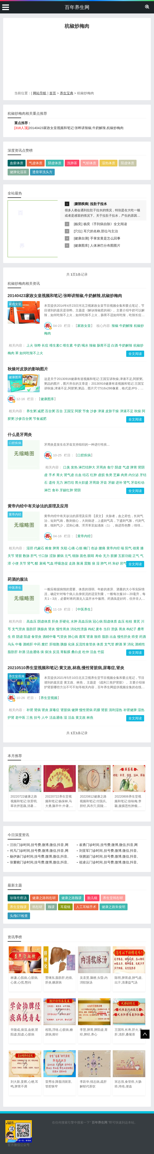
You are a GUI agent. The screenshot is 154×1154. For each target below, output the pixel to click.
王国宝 (69, 411)
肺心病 (73, 636)
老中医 (20, 717)
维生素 (68, 345)
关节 (23, 563)
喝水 (85, 345)
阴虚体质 (54, 163)
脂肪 (105, 636)
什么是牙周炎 (20, 434)
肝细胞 (54, 644)
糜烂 (44, 644)
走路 (72, 563)
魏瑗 (51, 907)
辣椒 (115, 326)
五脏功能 (125, 556)
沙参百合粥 (23, 419)
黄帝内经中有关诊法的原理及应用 (38, 506)
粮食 (48, 548)
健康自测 (81, 238)
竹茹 (101, 652)
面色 (83, 556)
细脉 (75, 556)
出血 (78, 475)
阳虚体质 (127, 163)
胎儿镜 (92, 898)
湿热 (141, 710)
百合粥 (50, 411)
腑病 (60, 556)
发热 (74, 467)
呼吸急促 (61, 563)
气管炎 (62, 636)
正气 (135, 556)
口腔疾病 (15, 443)
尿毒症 (54, 710)
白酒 (114, 345)
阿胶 (78, 411)
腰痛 (102, 548)
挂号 (37, 717)
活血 (93, 652)
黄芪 (136, 621)
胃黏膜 (65, 652)
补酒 (22, 652)
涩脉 (52, 556)
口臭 (66, 467)
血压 (121, 621)
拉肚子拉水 (98, 204)
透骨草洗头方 (42, 172)
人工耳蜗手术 (86, 907)
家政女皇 (15, 304)
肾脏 (18, 556)
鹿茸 (82, 636)
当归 (106, 629)
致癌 (97, 636)
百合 (59, 411)
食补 (55, 490)
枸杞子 (131, 629)
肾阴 (77, 490)
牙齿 (103, 482)
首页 (52, 93)
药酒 (142, 636)
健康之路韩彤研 (44, 898)
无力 (59, 482)
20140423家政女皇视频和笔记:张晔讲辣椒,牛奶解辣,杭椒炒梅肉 (76, 128)
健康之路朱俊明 (113, 907)
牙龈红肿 (66, 490)
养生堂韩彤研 (113, 898)
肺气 (103, 563)
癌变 (135, 636)
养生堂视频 (16, 676)
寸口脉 (43, 556)
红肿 (93, 475)
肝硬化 (64, 621)
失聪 (64, 548)
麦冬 (99, 629)
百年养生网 (77, 7)
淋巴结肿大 (86, 467)
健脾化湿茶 (18, 172)
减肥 (40, 411)
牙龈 (111, 482)
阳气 (128, 548)
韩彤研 (37, 907)
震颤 (87, 563)
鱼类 (109, 475)
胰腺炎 (42, 629)
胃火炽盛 (81, 482)
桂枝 (129, 621)
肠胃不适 (103, 345)
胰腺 (63, 644)
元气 (68, 556)
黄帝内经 (15, 514)
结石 (85, 475)
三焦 (29, 717)
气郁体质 (89, 163)
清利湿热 (115, 710)
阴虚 (118, 467)
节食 (85, 411)
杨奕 (78, 224)
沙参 (93, 411)
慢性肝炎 (124, 636)
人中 (44, 717)
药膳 (96, 710)
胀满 (79, 563)
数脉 (26, 556)
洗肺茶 (72, 163)
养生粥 (31, 411)
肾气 (126, 482)
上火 (29, 345)
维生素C (55, 345)
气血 (50, 563)
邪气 (123, 563)
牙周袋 (94, 482)
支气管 (109, 644)
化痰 (71, 644)
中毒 (18, 644)
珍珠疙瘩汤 (18, 898)
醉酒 (118, 644)
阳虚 (27, 636)
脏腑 (114, 556)
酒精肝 (28, 644)
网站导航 (39, 93)
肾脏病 (66, 710)
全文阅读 (135, 354)
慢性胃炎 (62, 629)
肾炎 (51, 629)
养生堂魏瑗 (18, 907)
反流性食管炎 (86, 644)
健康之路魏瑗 (71, 898)
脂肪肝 (31, 629)
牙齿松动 (137, 482)
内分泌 (133, 475)
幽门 (86, 548)
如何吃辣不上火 (31, 353)
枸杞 (91, 629)
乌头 (11, 644)
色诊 (94, 548)
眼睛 (90, 556)
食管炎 (36, 636)
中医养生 (15, 587)
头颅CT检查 (19, 916)
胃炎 (122, 629)
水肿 (74, 621)
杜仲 (85, 652)
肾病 (37, 710)
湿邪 (29, 548)
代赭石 (39, 548)
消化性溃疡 (78, 629)
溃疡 (114, 629)
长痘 (45, 345)
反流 (56, 652)
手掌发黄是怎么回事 (105, 238)
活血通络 (33, 652)
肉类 (124, 475)
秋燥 (137, 411)
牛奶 (77, 345)
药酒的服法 (18, 579)
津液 (101, 411)
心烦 (79, 548)
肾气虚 (69, 475)
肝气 (33, 556)
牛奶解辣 (126, 326)
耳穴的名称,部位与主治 (100, 231)
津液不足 (126, 411)
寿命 (98, 556)
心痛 (71, 548)
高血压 (31, 621)
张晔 (37, 345)
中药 (37, 644)
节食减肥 (39, 419)
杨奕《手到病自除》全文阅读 (105, 224)
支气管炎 (18, 629)
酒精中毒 (49, 636)
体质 (100, 644)
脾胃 (133, 467)
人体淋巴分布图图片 (105, 245)
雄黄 (136, 548)
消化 (130, 644)
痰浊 (48, 652)
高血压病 (85, 621)
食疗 (110, 467)
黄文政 (81, 717)
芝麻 (116, 475)
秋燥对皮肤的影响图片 (28, 369)
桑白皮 (76, 652)
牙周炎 (101, 467)
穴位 (78, 231)
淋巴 (47, 490)
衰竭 (42, 563)
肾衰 (90, 636)
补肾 (29, 710)
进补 (119, 482)
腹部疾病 (81, 204)
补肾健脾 (130, 710)
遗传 (52, 482)
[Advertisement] (77, 61)
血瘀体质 (16, 163)
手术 (52, 475)
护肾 (11, 717)
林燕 (90, 717)
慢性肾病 (86, 710)
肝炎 (55, 621)
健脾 (75, 710)
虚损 (101, 475)
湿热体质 (108, 163)
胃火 (59, 475)
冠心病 (98, 621)
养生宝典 (66, 93)
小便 (15, 563)
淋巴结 (69, 482)
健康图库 (81, 245)
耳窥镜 (65, 907)
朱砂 (115, 563)
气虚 (126, 467)
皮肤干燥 (112, 411)
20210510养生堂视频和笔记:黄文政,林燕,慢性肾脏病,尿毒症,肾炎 (66, 668)
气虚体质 (35, 163)
